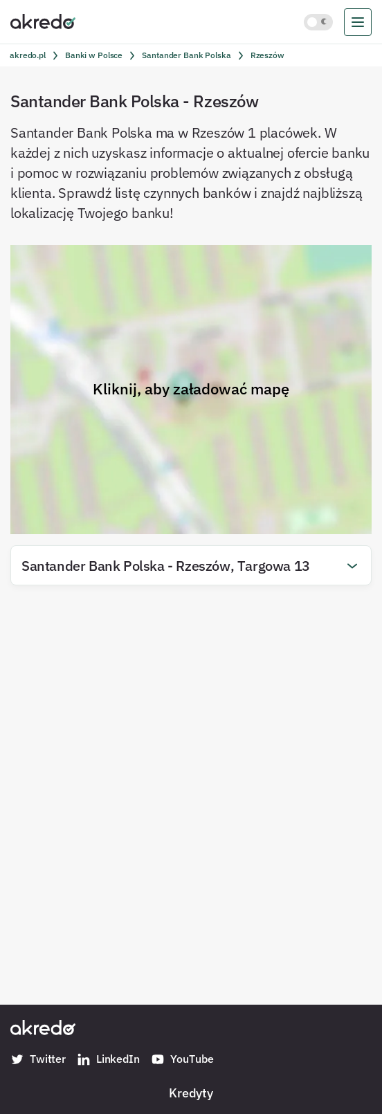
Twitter (38, 1059)
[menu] (358, 22)
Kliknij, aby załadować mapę (191, 388)
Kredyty (191, 1092)
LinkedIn (108, 1059)
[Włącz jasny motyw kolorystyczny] (318, 22)
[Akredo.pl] (42, 20)
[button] (191, 565)
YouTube (182, 1059)
